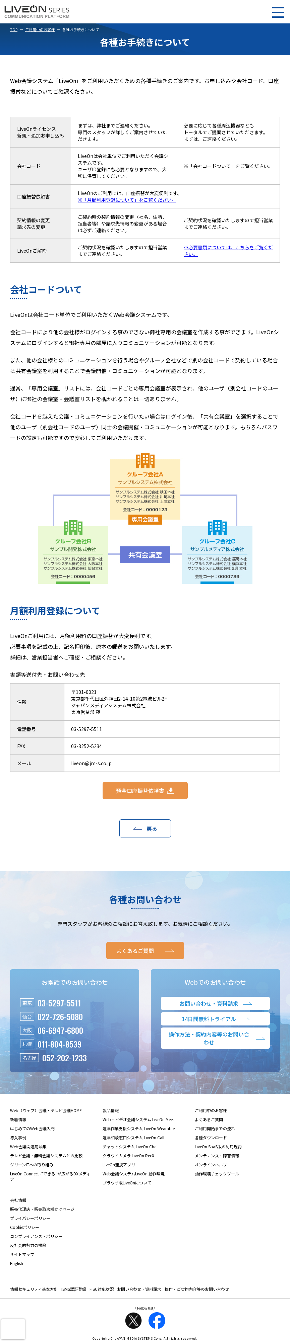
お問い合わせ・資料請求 (139, 1289)
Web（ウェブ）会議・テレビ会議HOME (46, 1110)
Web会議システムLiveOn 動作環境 (134, 1173)
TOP (13, 29)
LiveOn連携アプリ (119, 1164)
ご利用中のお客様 (40, 29)
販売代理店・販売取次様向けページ (42, 1209)
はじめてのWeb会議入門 (32, 1128)
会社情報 (18, 1200)
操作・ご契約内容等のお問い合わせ (197, 1289)
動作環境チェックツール (217, 1173)
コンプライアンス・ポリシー (36, 1236)
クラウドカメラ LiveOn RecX (128, 1155)
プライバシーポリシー (30, 1218)
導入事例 (18, 1137)
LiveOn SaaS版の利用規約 (218, 1146)
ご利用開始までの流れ (215, 1128)
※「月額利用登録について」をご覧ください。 (127, 199)
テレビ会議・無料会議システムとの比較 (46, 1155)
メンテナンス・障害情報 (217, 1155)
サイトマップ (22, 1254)
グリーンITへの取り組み (31, 1164)
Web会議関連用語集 (28, 1146)
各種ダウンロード (211, 1137)
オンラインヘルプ (211, 1164)
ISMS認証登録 (73, 1289)
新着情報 (18, 1119)
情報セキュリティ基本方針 (34, 1289)
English (16, 1263)
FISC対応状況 (102, 1289)
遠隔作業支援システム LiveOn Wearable (139, 1128)
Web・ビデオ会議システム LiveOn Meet (138, 1119)
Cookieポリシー (24, 1227)
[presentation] (13, 1329)
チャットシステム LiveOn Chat (130, 1146)
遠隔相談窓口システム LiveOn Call (133, 1137)
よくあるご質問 (209, 1119)
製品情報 (111, 1110)
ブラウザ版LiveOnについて (127, 1182)
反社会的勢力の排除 (28, 1245)
